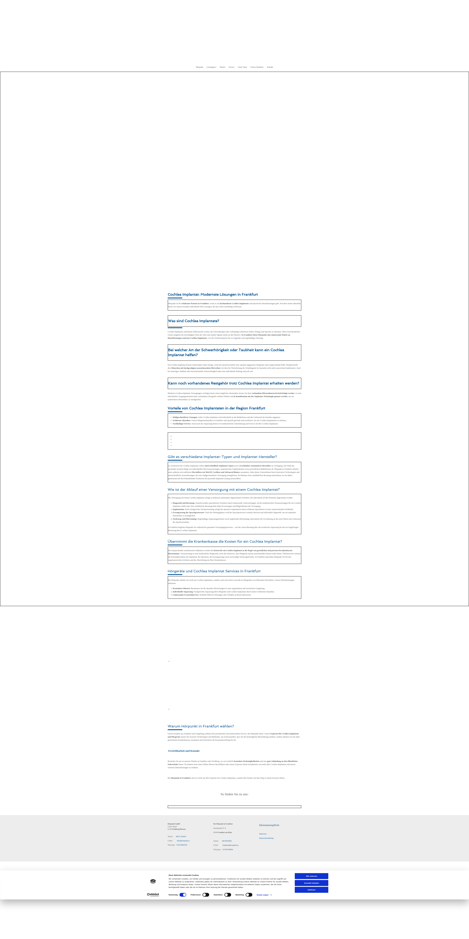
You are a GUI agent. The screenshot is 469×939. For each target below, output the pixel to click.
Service (231, 67)
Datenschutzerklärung (266, 838)
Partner (222, 67)
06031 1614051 (181, 836)
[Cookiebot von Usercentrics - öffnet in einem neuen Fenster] (153, 502)
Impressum (262, 834)
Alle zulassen (311, 484)
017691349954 (227, 849)
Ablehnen (312, 497)
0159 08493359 (181, 845)
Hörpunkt (199, 67)
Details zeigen (263, 502)
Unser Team (242, 67)
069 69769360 (227, 841)
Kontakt (270, 67)
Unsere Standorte (256, 67)
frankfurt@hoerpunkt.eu (230, 845)
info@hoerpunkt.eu (182, 841)
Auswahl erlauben (311, 490)
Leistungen (211, 67)
